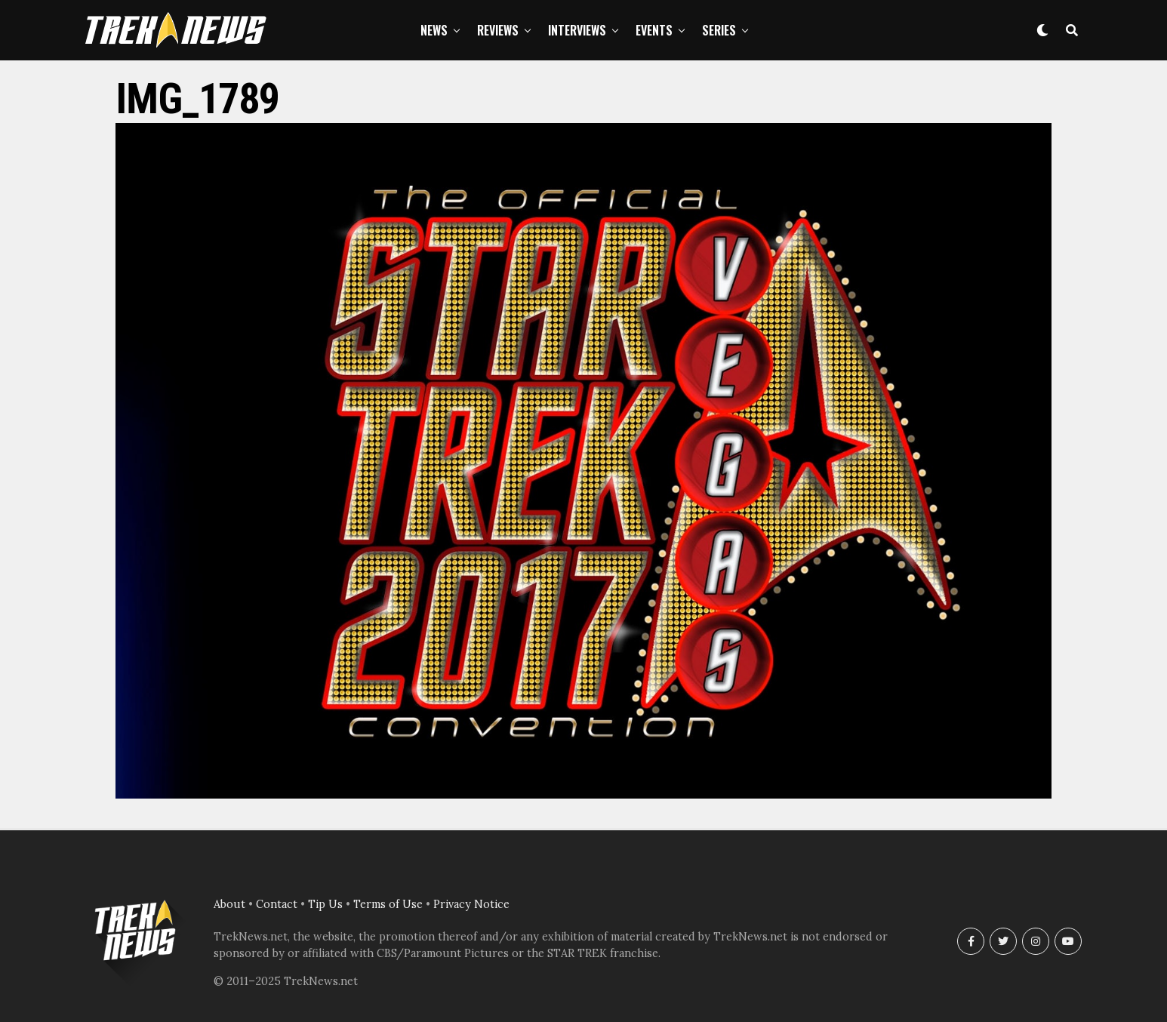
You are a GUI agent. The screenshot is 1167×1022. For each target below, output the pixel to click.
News (434, 30)
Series (719, 30)
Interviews (577, 30)
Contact (276, 904)
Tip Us (325, 904)
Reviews (498, 30)
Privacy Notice (471, 904)
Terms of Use (388, 904)
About (229, 904)
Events (654, 30)
